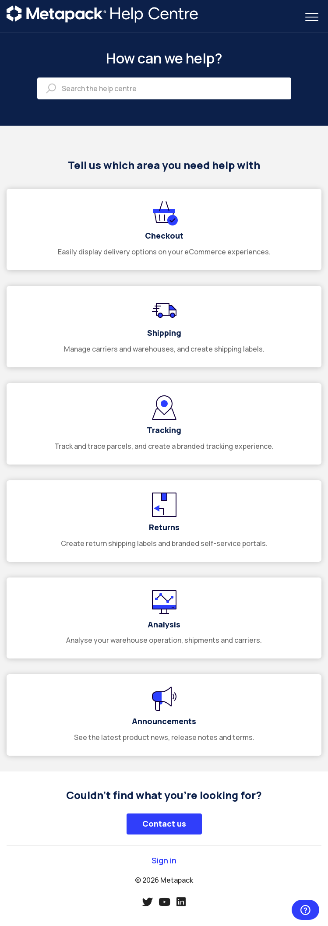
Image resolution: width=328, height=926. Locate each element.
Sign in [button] (164, 861)
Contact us (164, 823)
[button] (311, 17)
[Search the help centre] (164, 88)
